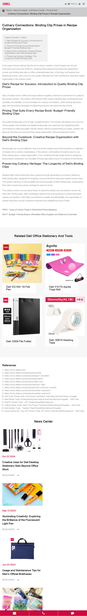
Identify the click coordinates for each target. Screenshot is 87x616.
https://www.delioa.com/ (13, 351)
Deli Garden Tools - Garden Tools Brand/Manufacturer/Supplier (28, 389)
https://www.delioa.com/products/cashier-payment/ (23, 371)
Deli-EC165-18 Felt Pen (17, 269)
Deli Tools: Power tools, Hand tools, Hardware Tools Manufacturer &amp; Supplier (35, 377)
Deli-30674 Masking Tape (61, 322)
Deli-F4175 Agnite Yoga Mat (60, 269)
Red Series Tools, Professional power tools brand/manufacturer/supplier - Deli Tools (35, 380)
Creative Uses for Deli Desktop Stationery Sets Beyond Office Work (21, 445)
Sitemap (37, 606)
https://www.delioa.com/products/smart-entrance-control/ (25, 369)
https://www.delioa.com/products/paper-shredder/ (22, 357)
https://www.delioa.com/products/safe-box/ (20, 363)
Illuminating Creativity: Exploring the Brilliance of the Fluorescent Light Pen (63, 445)
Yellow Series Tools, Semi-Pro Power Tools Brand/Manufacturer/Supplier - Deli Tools (36, 386)
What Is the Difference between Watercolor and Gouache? (65, 495)
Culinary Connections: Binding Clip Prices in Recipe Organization (31, 14)
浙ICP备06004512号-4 (64, 603)
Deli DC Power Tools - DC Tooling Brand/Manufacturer (25, 383)
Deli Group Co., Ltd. (31, 603)
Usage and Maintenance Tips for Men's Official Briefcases (20, 495)
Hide (20, 34)
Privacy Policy (47, 606)
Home (8, 10)
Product (43, 527)
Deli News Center (32, 10)
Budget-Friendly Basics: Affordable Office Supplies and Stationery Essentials (36, 195)
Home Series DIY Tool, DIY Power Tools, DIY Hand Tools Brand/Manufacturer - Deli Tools (38, 392)
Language (5, 554)
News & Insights (18, 10)
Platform (73, 4)
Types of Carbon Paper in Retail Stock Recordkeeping (27, 191)
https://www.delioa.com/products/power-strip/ (21, 366)
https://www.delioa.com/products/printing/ (20, 354)
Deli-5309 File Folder (16, 322)
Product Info (44, 10)
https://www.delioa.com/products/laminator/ (20, 360)
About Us (43, 540)
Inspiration (43, 533)
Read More (9, 452)
